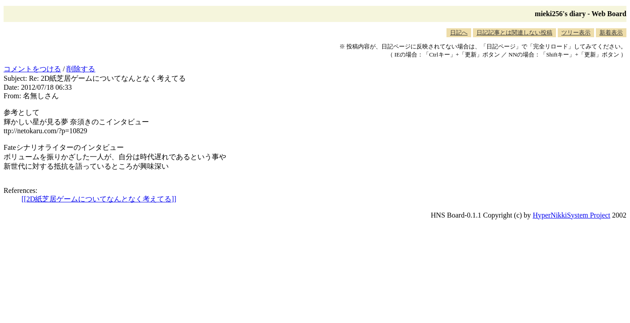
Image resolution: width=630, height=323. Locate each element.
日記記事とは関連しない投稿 (514, 32)
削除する (80, 69)
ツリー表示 (576, 32)
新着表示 (611, 32)
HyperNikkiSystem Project (571, 215)
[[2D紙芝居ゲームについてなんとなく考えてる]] (99, 199)
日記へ (459, 32)
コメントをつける (32, 69)
